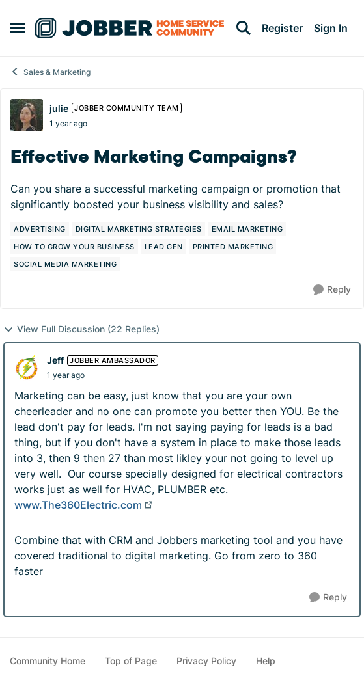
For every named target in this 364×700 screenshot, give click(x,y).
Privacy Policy (206, 660)
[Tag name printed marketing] (233, 246)
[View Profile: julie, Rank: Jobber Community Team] (26, 115)
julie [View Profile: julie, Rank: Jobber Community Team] (58, 108)
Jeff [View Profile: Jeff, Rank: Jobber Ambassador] (55, 360)
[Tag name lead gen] (163, 246)
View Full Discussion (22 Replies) (81, 329)
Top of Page (131, 660)
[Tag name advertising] (39, 229)
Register (282, 27)
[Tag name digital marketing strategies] (138, 229)
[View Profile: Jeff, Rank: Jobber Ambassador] (27, 368)
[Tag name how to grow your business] (74, 246)
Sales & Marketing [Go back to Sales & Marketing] (50, 71)
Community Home (47, 660)
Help (265, 660)
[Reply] (332, 290)
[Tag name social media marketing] (65, 264)
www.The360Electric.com (78, 504)
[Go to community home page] (129, 28)
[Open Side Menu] (17, 28)
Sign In (331, 27)
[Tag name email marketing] (247, 229)
